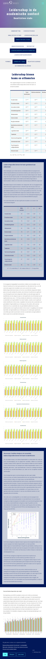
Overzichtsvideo (29, 31)
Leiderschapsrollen (31, 35)
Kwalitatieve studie (14, 35)
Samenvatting (16, 31)
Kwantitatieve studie (23, 39)
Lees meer (21, 654)
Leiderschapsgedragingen (23, 55)
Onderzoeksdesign (18, 46)
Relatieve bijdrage (34, 61)
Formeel (8, 61)
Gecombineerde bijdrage (23, 66)
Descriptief (30, 46)
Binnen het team (19, 61)
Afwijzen (12, 654)
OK (5, 654)
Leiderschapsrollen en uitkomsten (23, 50)
